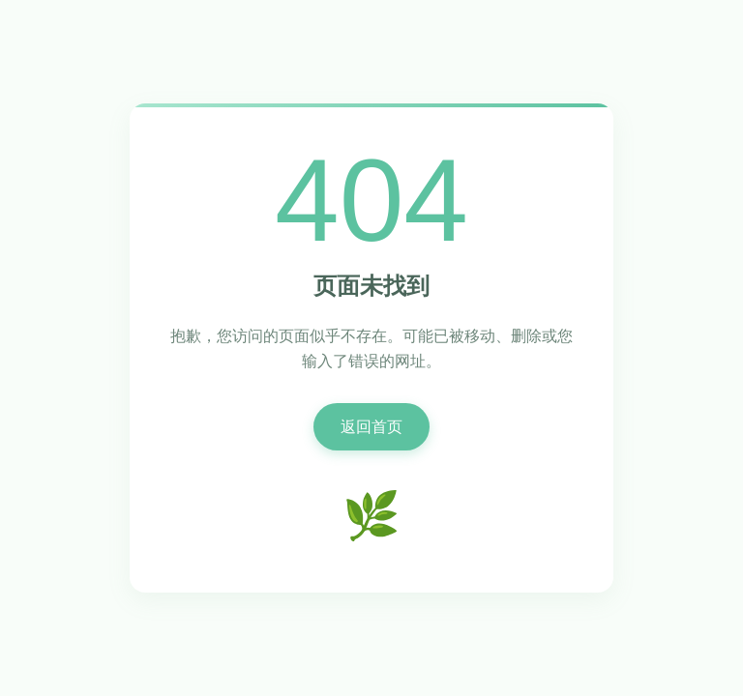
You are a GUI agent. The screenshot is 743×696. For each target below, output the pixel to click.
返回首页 (371, 427)
